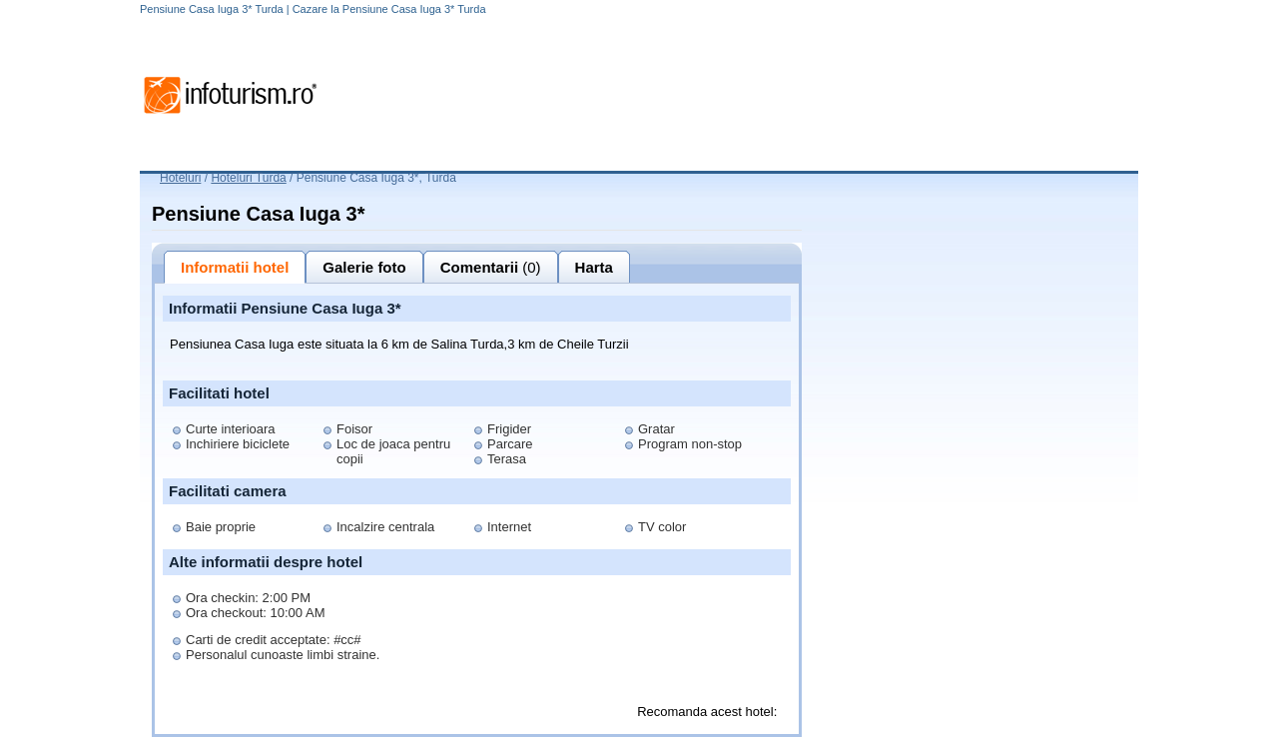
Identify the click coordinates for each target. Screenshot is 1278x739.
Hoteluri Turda (248, 178)
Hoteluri (180, 178)
